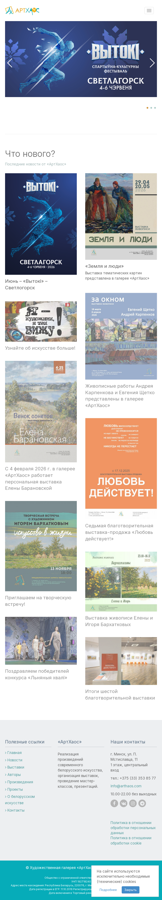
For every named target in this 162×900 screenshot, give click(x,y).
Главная (13, 753)
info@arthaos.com (126, 786)
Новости (13, 760)
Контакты (14, 810)
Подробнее (108, 890)
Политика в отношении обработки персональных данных (133, 828)
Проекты (14, 789)
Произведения (19, 782)
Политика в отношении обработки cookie (131, 840)
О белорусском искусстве (20, 799)
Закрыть (130, 890)
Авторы (13, 775)
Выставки (14, 767)
